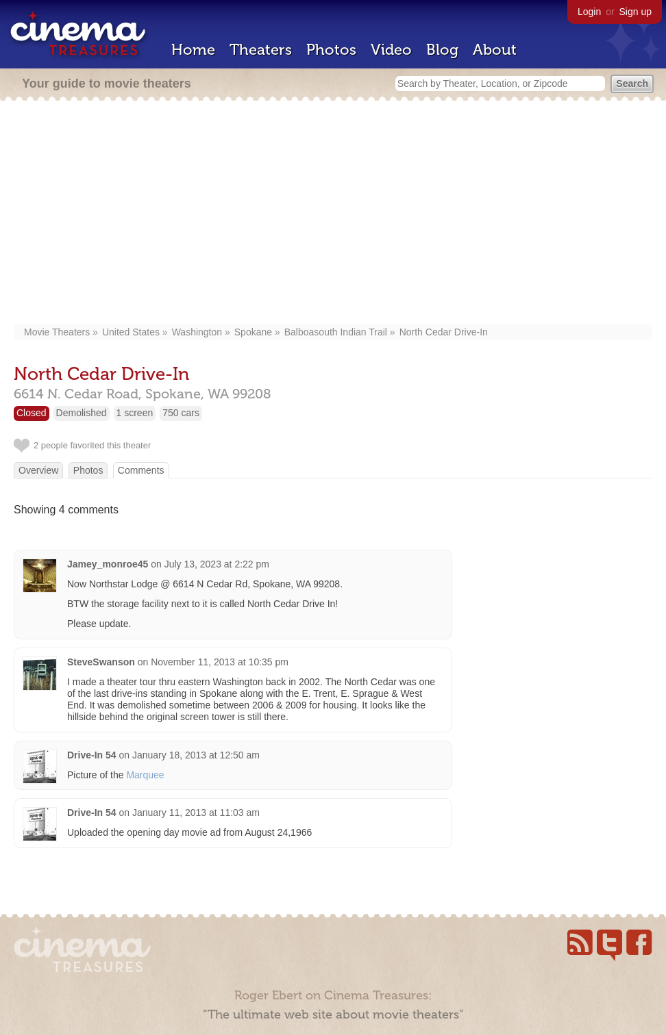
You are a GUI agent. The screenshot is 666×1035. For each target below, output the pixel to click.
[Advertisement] (333, 213)
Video (391, 49)
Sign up (635, 11)
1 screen (134, 412)
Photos (331, 49)
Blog (442, 49)
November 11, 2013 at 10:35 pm (219, 661)
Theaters (261, 49)
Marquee (145, 774)
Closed (31, 412)
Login (589, 11)
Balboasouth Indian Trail (335, 332)
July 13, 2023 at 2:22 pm (216, 564)
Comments (141, 470)
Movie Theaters (57, 332)
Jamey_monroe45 (107, 564)
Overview (38, 470)
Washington (197, 332)
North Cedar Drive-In (443, 332)
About (495, 49)
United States (131, 332)
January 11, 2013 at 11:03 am (196, 812)
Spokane (253, 332)
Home (193, 49)
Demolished (81, 412)
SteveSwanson (101, 661)
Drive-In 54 (91, 755)
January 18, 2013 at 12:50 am (196, 755)
